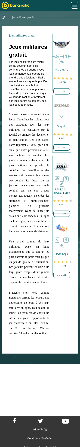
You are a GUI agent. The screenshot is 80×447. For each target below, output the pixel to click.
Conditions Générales (40, 438)
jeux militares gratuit (23, 17)
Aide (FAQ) (40, 429)
